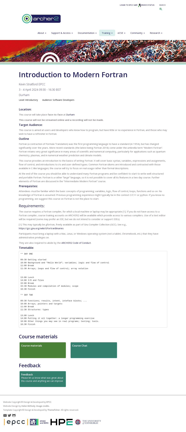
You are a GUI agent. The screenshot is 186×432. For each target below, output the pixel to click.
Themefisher (54, 409)
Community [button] (137, 32)
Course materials (38, 336)
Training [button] (107, 32)
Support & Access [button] (62, 32)
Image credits (42, 406)
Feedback (30, 365)
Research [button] (156, 32)
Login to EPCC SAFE (130, 5)
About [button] (42, 32)
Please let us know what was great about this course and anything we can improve (42, 378)
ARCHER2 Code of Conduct (76, 242)
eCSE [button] (121, 32)
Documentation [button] (87, 32)
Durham (24, 95)
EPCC (48, 402)
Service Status (147, 5)
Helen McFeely (28, 406)
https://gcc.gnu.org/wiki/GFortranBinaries (41, 228)
